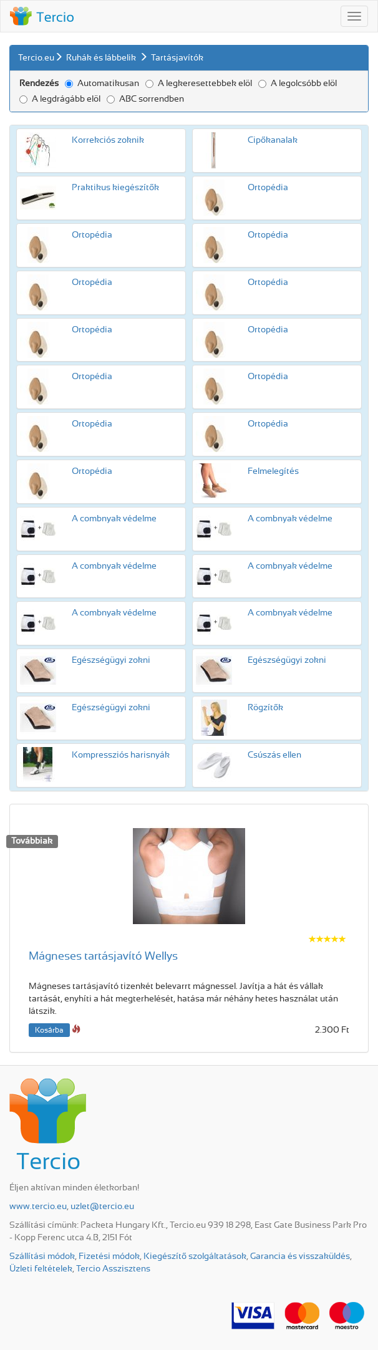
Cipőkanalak (273, 140)
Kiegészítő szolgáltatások (194, 1256)
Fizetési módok (109, 1256)
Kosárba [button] (49, 1030)
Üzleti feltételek (40, 1269)
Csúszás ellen (274, 755)
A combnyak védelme (114, 518)
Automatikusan (102, 83)
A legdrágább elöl (59, 99)
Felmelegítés (273, 471)
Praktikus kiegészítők (115, 187)
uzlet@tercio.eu (102, 1206)
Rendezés (39, 83)
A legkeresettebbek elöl (198, 83)
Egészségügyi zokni (111, 660)
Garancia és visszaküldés (300, 1256)
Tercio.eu (36, 58)
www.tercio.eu (38, 1206)
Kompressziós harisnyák (121, 755)
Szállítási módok (42, 1256)
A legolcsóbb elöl (297, 83)
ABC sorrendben (145, 99)
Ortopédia (268, 187)
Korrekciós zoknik (108, 140)
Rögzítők (265, 707)
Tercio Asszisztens (113, 1269)
